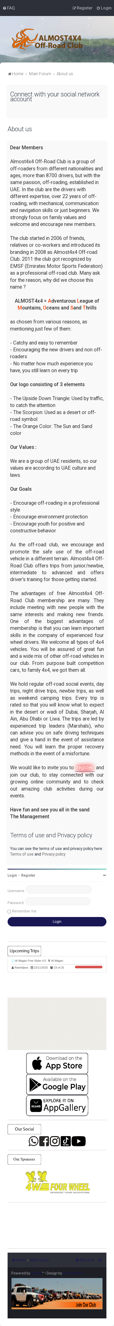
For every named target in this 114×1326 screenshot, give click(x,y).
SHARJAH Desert (57, 1225)
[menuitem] (9, 7)
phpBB (36, 1273)
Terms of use (22, 854)
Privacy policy (53, 854)
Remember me (24, 911)
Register (28, 875)
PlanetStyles (73, 1273)
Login (12, 875)
